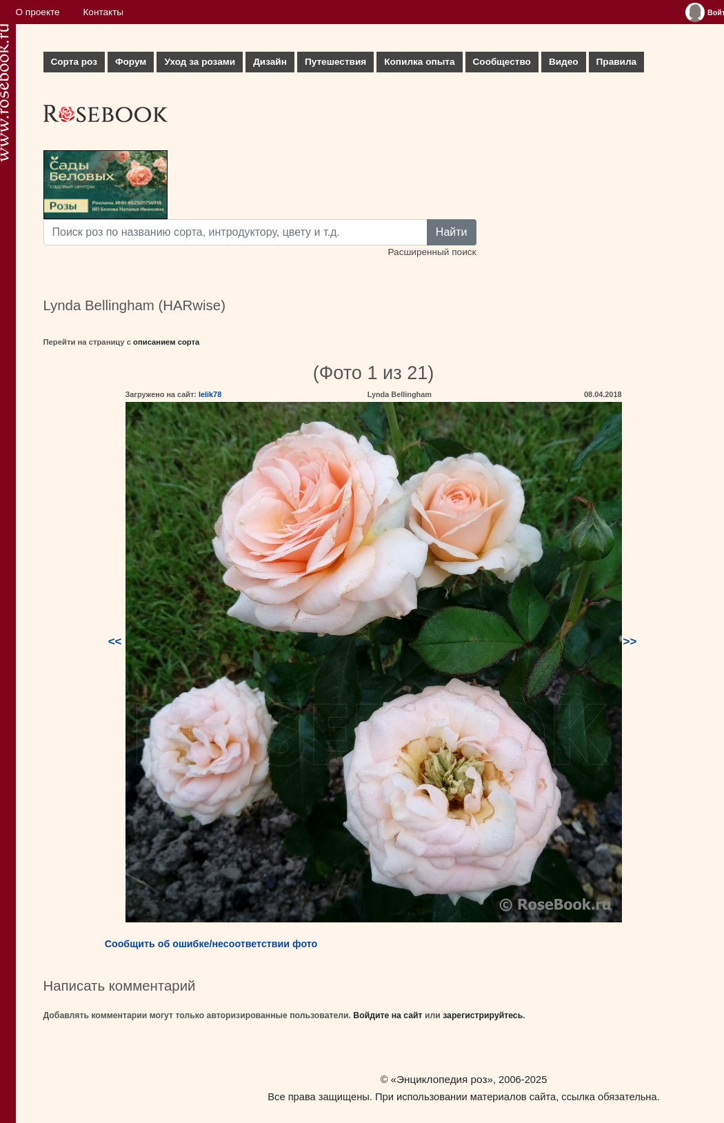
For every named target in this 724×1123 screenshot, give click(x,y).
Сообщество (502, 62)
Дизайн (270, 62)
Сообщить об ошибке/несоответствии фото (211, 943)
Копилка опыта (419, 62)
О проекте (38, 12)
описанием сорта (166, 342)
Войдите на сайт (387, 1015)
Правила (616, 62)
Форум (130, 62)
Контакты (103, 12)
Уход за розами (199, 62)
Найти (451, 232)
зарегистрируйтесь (483, 1015)
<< (115, 641)
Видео (564, 62)
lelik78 (210, 394)
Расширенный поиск (432, 252)
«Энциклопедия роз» (442, 1079)
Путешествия (335, 62)
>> (630, 641)
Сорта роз (74, 62)
